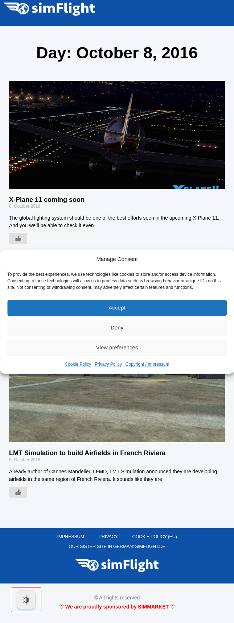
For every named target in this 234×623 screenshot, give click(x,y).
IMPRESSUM (70, 536)
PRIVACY (108, 536)
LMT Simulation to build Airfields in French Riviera (87, 453)
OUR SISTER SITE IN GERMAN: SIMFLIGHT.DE (117, 546)
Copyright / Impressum (147, 364)
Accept (117, 307)
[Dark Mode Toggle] (26, 599)
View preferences (117, 347)
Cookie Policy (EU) (154, 536)
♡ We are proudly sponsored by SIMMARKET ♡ (117, 607)
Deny (117, 327)
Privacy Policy (108, 364)
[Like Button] (18, 238)
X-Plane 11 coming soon (47, 199)
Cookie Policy (78, 364)
